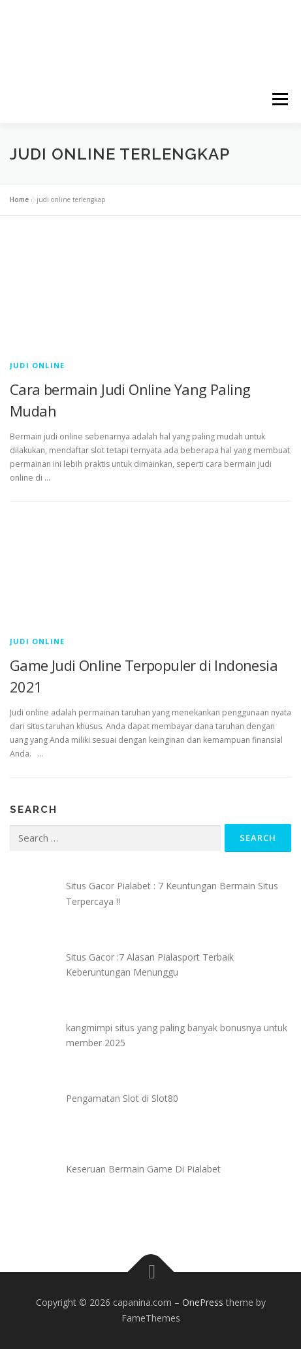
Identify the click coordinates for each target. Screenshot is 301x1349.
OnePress (202, 1302)
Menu (279, 99)
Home (19, 199)
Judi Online (37, 365)
